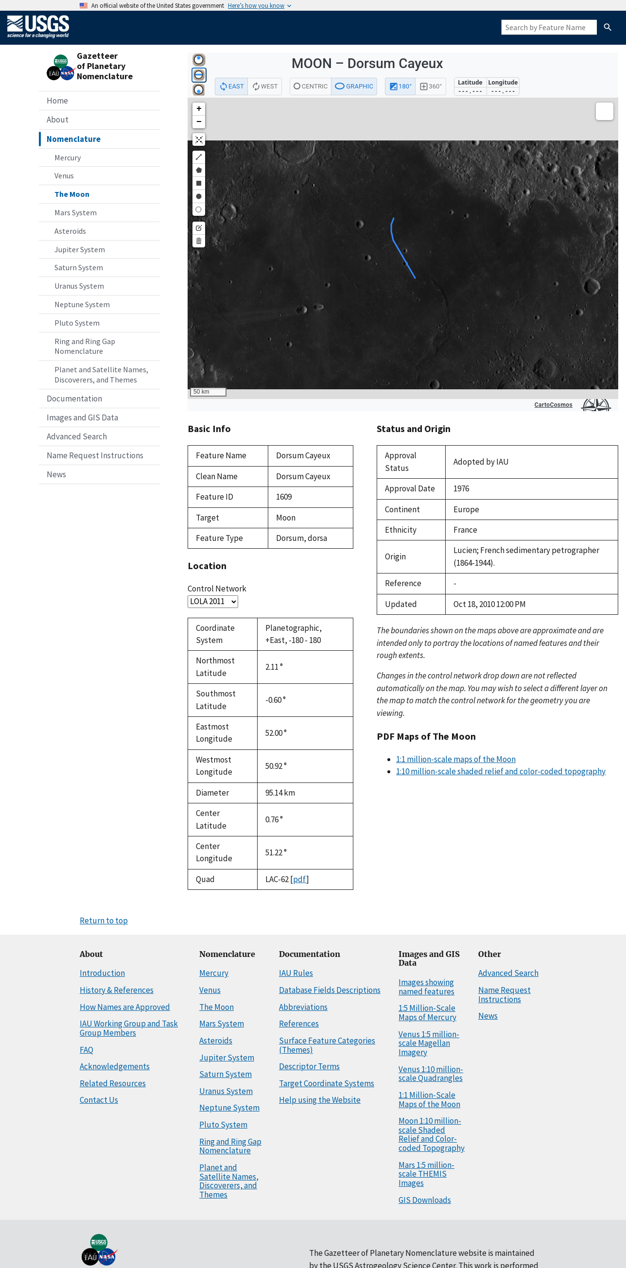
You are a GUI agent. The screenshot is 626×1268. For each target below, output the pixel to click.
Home (57, 100)
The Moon (71, 194)
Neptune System (82, 304)
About (58, 119)
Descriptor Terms (309, 1066)
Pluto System (77, 323)
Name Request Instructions (95, 455)
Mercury (67, 157)
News (56, 474)
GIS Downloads (425, 1200)
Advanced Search (77, 436)
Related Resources (113, 1083)
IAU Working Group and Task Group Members (129, 1028)
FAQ (86, 1049)
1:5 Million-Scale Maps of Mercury (427, 1013)
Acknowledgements (115, 1066)
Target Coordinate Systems (326, 1083)
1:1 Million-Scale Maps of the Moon (429, 1100)
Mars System (75, 212)
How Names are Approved (125, 1007)
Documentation (74, 398)
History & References (117, 990)
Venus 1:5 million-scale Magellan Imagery (429, 1043)
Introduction (102, 973)
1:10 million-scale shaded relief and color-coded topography (501, 771)
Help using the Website (320, 1099)
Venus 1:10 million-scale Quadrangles (431, 1074)
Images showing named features (426, 987)
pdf (299, 879)
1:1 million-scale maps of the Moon (456, 759)
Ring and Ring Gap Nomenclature (84, 346)
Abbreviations (303, 1007)
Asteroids (70, 231)
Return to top (104, 920)
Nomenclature (74, 139)
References (299, 1023)
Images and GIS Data (82, 417)
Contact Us (99, 1099)
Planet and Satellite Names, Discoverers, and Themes (101, 374)
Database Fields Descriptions (330, 990)
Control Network (217, 588)
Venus (64, 175)
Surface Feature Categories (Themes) (327, 1045)
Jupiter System (79, 249)
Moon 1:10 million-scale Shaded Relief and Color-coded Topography (432, 1134)
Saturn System (78, 267)
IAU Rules (296, 973)
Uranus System (79, 286)
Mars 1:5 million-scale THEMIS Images (426, 1174)
